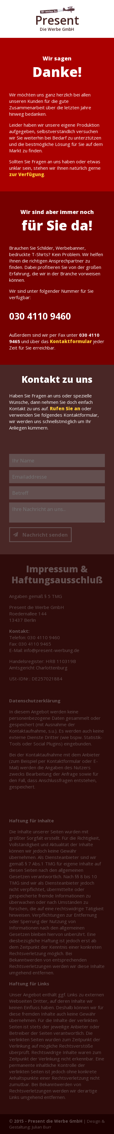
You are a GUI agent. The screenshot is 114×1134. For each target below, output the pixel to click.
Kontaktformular (71, 341)
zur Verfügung (26, 174)
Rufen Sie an (65, 408)
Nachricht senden (40, 534)
